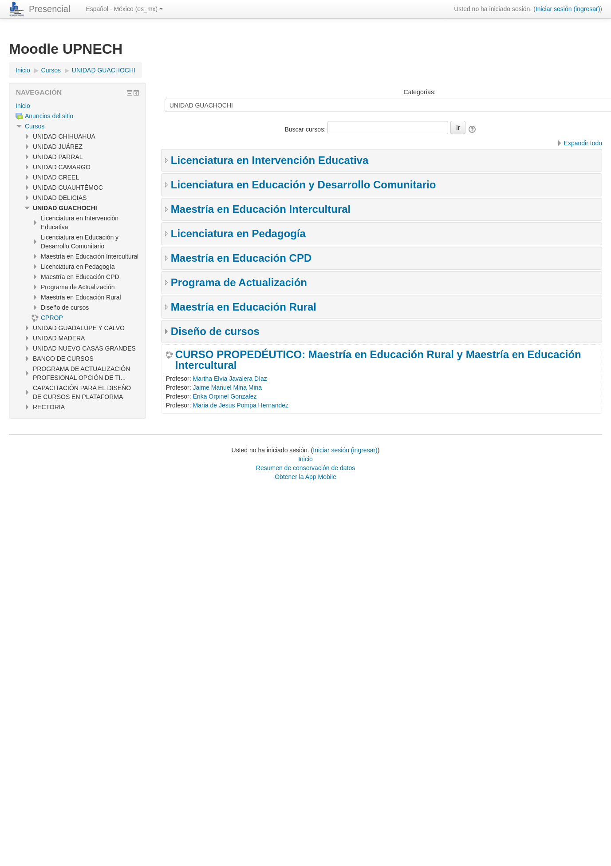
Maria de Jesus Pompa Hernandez (241, 405)
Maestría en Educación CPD (241, 258)
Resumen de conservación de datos (305, 467)
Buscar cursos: (305, 129)
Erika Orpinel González (225, 396)
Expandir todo (583, 143)
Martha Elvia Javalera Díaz (230, 378)
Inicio (23, 105)
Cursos (34, 126)
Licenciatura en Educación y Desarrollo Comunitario (303, 185)
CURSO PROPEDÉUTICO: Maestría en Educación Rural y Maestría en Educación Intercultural (378, 360)
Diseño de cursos (215, 331)
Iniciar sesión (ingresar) (568, 8)
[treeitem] (77, 105)
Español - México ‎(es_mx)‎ (124, 8)
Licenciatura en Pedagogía (238, 233)
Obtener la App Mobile (305, 476)
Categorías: (420, 92)
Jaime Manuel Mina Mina (227, 387)
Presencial (49, 9)
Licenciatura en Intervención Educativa (269, 160)
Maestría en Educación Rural (243, 307)
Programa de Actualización (239, 282)
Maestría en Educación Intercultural (261, 209)
